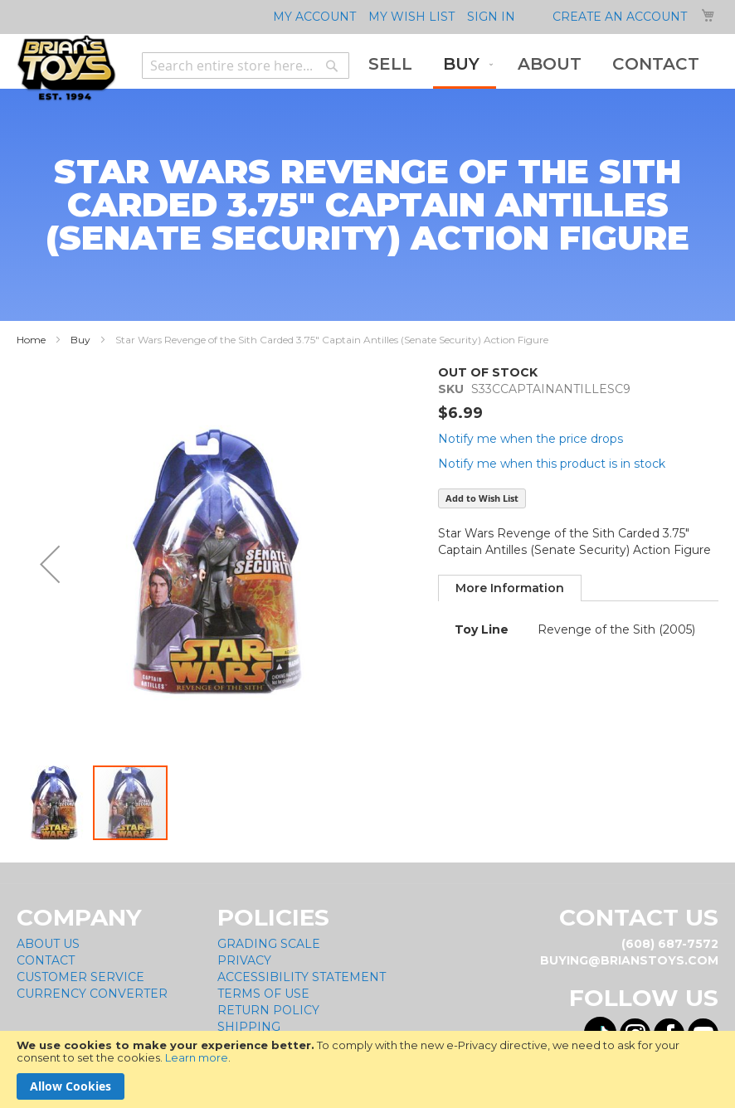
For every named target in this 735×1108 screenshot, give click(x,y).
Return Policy (268, 1010)
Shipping (248, 1026)
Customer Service (80, 977)
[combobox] (245, 65)
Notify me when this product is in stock (551, 463)
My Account (314, 16)
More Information (509, 588)
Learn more (196, 1057)
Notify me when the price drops (530, 438)
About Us (48, 943)
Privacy (244, 960)
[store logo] (66, 68)
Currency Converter (92, 993)
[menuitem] (390, 64)
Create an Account (619, 16)
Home (31, 339)
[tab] (510, 588)
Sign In (491, 16)
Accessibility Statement (301, 977)
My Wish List (411, 16)
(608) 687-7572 (669, 943)
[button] (50, 564)
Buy (80, 339)
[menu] (533, 65)
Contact (46, 960)
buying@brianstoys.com (629, 960)
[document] (367, 1069)
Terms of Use (263, 993)
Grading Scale (268, 943)
